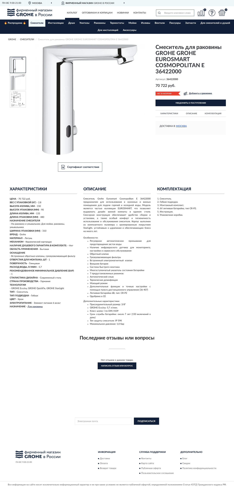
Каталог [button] (72, 13)
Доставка (105, 458)
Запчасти (190, 23)
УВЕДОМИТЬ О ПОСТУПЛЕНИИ (191, 103)
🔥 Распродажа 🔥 (15, 23)
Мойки (132, 23)
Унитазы (84, 23)
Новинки (123, 13)
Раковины (99, 23)
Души (71, 23)
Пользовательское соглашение (157, 473)
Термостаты (117, 23)
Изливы (145, 23)
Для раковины (35, 306)
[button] (212, 12)
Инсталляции (56, 23)
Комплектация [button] (213, 114)
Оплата (104, 463)
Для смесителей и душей (215, 23)
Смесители (37, 23)
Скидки (186, 463)
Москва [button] (181, 126)
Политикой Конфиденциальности (117, 428)
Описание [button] (191, 114)
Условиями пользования (146, 428)
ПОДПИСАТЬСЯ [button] (146, 421)
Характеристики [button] (169, 114)
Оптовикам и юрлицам (97, 13)
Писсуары (175, 23)
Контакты (139, 13)
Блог (184, 458)
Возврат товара (108, 468)
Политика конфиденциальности (199, 468)
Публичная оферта (151, 468)
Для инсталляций (108, 30)
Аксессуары (129, 30)
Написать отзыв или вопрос (117, 366)
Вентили (160, 23)
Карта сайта (147, 463)
